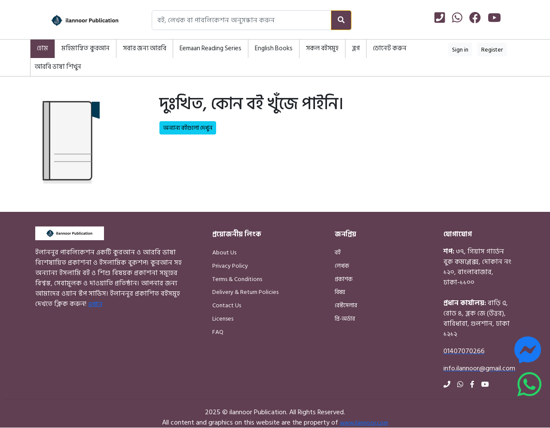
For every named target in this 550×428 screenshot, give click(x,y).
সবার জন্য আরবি (144, 48)
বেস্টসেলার (346, 305)
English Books (274, 48)
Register (492, 50)
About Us (224, 252)
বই (338, 252)
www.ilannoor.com (364, 423)
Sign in (460, 50)
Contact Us (226, 305)
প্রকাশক (344, 279)
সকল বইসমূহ (322, 48)
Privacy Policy (230, 266)
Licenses (222, 319)
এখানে (95, 304)
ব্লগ (356, 48)
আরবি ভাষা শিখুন (58, 66)
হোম (42, 48)
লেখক (342, 266)
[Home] (75, 20)
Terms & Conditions (237, 279)
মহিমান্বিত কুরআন (85, 48)
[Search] (341, 20)
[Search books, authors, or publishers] (241, 20)
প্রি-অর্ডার (345, 319)
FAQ (217, 332)
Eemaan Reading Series (210, 48)
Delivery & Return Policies (245, 292)
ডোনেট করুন (389, 48)
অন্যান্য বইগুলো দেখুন (187, 128)
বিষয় (340, 292)
